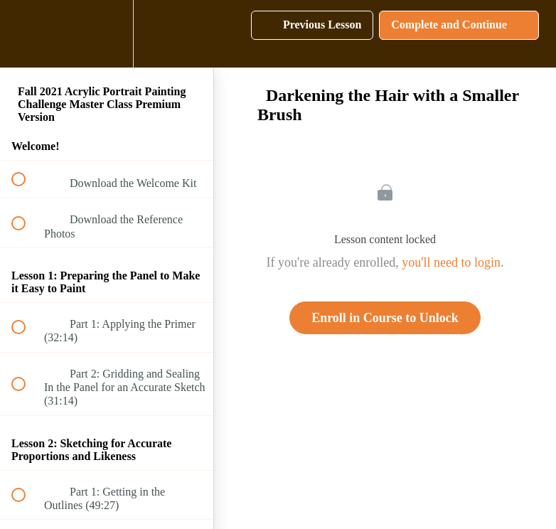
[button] (26, 34)
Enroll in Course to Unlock (385, 318)
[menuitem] (106, 34)
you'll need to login (451, 262)
